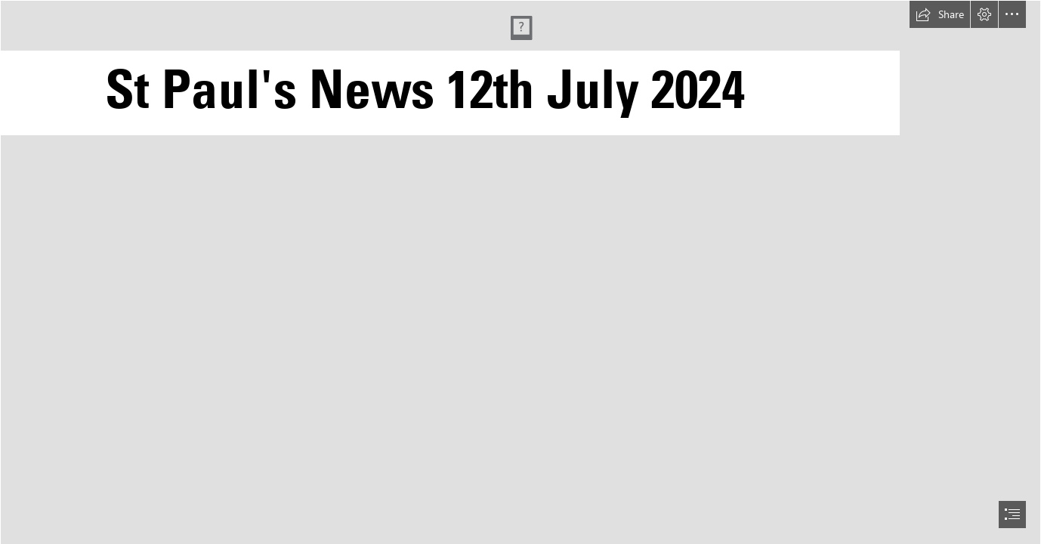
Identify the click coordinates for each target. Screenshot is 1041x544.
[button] (940, 14)
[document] (520, 272)
